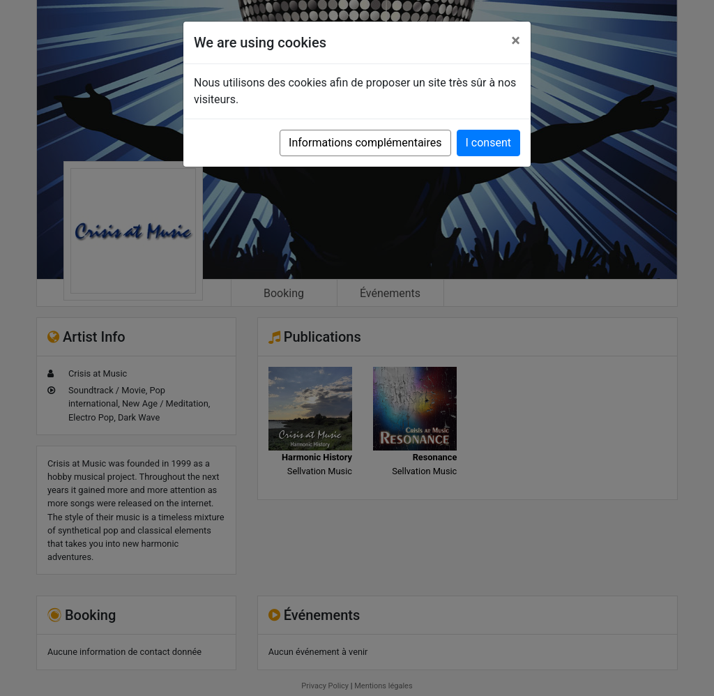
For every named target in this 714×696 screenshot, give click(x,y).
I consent (488, 142)
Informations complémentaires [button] (365, 142)
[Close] (516, 40)
